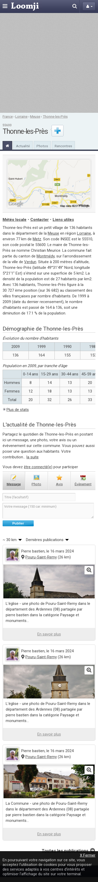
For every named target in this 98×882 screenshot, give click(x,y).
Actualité (23, 146)
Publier (18, 523)
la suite (32, 457)
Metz (37, 239)
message (14, 484)
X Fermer (87, 855)
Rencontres (63, 146)
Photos (42, 146)
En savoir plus (49, 634)
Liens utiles (63, 219)
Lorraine (21, 116)
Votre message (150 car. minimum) (48, 511)
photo (36, 484)
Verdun (30, 262)
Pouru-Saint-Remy (41, 557)
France (8, 116)
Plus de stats (17, 409)
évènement (83, 484)
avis (59, 484)
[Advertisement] (48, 62)
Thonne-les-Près (55, 116)
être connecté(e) (38, 467)
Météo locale (14, 219)
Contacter (39, 219)
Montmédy (45, 256)
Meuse (35, 116)
